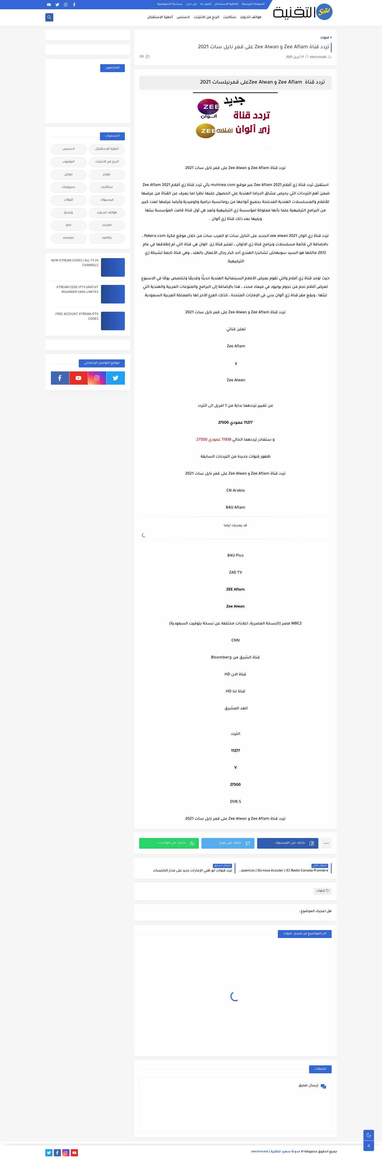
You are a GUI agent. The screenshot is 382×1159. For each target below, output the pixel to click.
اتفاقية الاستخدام (227, 4)
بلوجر (107, 174)
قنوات (324, 38)
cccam (107, 225)
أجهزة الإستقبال (160, 17)
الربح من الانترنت (206, 17)
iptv (68, 225)
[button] (287, 843)
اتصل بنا (206, 4)
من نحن (191, 4)
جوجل (68, 174)
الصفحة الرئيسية (253, 4)
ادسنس (183, 17)
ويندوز (68, 213)
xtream (68, 238)
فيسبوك (106, 200)
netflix (107, 238)
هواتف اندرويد (250, 17)
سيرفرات (68, 187)
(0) (144, 57)
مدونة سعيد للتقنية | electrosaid (275, 1152)
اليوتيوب (68, 162)
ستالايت (229, 17)
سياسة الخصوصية (170, 4)
